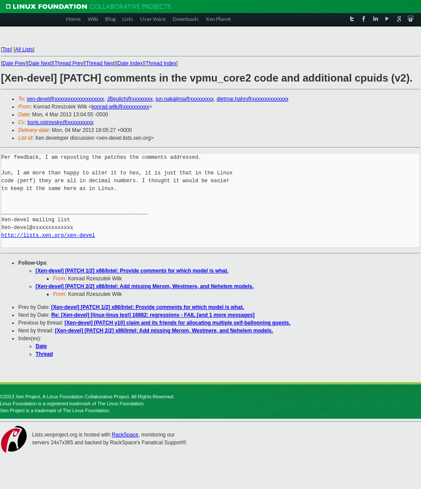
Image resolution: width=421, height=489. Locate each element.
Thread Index (161, 63)
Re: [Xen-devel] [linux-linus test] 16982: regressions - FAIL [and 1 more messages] (153, 315)
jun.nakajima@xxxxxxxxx (185, 99)
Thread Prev (68, 63)
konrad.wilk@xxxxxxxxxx (120, 107)
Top (6, 49)
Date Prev (13, 63)
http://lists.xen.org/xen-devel (48, 235)
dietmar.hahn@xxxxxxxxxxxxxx (253, 99)
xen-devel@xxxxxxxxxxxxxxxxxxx (65, 99)
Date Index (130, 63)
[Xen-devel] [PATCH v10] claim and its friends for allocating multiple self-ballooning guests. (177, 323)
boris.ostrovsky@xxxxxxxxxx (60, 122)
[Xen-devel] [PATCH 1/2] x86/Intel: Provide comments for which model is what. (132, 271)
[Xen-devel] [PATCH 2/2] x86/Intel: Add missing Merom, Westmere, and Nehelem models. (144, 286)
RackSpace (125, 435)
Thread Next (100, 63)
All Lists (24, 49)
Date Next (39, 63)
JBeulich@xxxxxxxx (130, 99)
